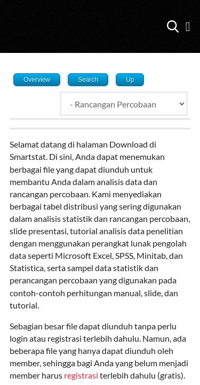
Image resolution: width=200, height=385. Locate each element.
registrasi (82, 375)
